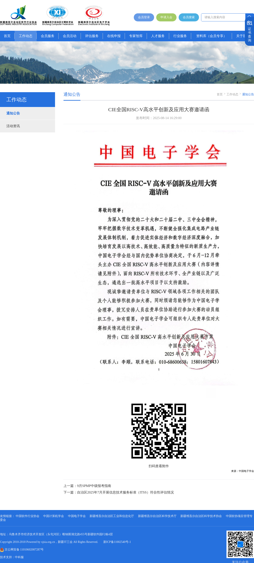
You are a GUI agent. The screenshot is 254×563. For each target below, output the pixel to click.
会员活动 (69, 36)
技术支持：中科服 (12, 557)
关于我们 (243, 36)
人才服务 (158, 36)
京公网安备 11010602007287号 (24, 549)
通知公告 (13, 113)
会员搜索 (189, 17)
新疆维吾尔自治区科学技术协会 (201, 516)
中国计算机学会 (53, 516)
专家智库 (136, 36)
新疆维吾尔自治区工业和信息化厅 (112, 516)
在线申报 (114, 36)
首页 (7, 36)
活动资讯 (13, 126)
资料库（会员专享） (211, 36)
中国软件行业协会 (27, 516)
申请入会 (166, 17)
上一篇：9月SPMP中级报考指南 (87, 486)
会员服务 (47, 36)
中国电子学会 (77, 516)
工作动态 (25, 36)
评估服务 (92, 36)
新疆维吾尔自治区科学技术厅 (157, 516)
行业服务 (180, 36)
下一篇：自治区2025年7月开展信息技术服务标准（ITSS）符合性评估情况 (119, 492)
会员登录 (144, 17)
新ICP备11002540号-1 (117, 542)
